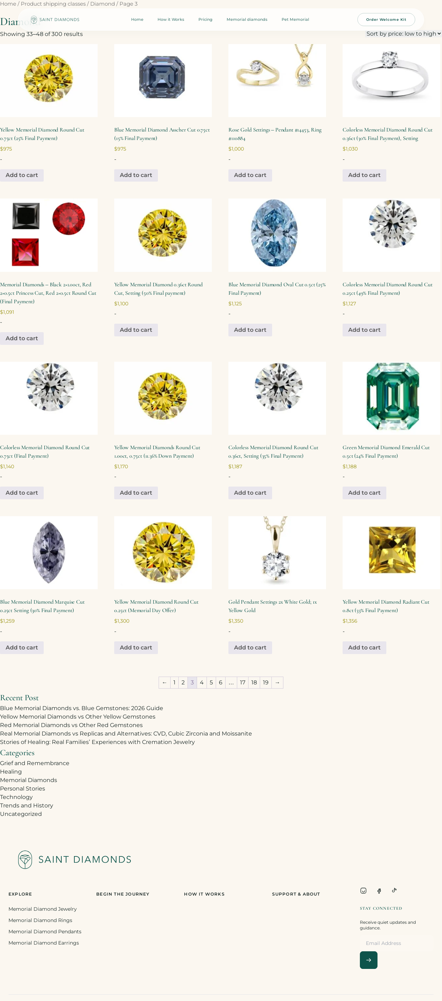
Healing (11, 771)
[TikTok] (394, 890)
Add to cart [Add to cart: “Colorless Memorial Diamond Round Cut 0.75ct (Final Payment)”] (22, 492)
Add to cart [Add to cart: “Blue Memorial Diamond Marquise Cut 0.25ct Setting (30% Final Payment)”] (22, 647)
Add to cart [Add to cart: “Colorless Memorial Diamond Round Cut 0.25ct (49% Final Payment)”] (364, 329)
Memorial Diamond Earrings (43, 943)
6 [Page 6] (220, 682)
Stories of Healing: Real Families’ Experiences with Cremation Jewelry (97, 742)
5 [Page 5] (211, 682)
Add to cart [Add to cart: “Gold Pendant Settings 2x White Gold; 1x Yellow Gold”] (250, 647)
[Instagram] (363, 890)
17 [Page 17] (242, 682)
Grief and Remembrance (34, 763)
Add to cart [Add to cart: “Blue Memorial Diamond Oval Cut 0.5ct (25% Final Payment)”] (250, 329)
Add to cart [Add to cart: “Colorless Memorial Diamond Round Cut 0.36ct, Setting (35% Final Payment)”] (250, 492)
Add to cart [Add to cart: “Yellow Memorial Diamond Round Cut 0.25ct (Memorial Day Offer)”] (136, 647)
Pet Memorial (295, 19)
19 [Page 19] (266, 682)
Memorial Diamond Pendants (44, 931)
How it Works (171, 19)
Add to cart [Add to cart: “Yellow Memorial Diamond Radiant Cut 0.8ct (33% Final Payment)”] (364, 647)
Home (137, 19)
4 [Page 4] (202, 682)
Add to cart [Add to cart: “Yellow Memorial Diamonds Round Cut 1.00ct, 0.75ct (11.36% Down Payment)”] (136, 492)
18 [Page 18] (254, 682)
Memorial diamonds (247, 19)
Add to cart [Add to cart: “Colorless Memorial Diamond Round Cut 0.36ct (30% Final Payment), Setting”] (364, 175)
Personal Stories (22, 788)
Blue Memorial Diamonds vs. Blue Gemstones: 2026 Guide (81, 708)
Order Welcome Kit (386, 19)
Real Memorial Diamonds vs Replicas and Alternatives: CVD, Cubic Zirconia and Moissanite (126, 733)
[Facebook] (378, 890)
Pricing (205, 19)
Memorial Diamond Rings (40, 920)
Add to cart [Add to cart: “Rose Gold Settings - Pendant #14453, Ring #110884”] (250, 175)
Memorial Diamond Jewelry (42, 909)
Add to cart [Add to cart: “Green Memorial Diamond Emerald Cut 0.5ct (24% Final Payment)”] (364, 492)
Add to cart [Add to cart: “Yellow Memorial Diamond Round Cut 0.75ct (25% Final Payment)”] (22, 175)
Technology (16, 797)
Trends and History (26, 805)
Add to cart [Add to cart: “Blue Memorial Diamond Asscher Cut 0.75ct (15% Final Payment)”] (136, 175)
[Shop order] (403, 33)
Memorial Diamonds (28, 780)
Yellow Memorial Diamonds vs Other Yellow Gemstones (77, 716)
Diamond (102, 4)
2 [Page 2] (183, 682)
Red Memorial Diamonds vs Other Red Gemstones (71, 725)
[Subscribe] (368, 960)
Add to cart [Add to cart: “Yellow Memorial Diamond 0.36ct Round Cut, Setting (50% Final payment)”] (136, 329)
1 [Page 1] (174, 682)
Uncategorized (21, 814)
